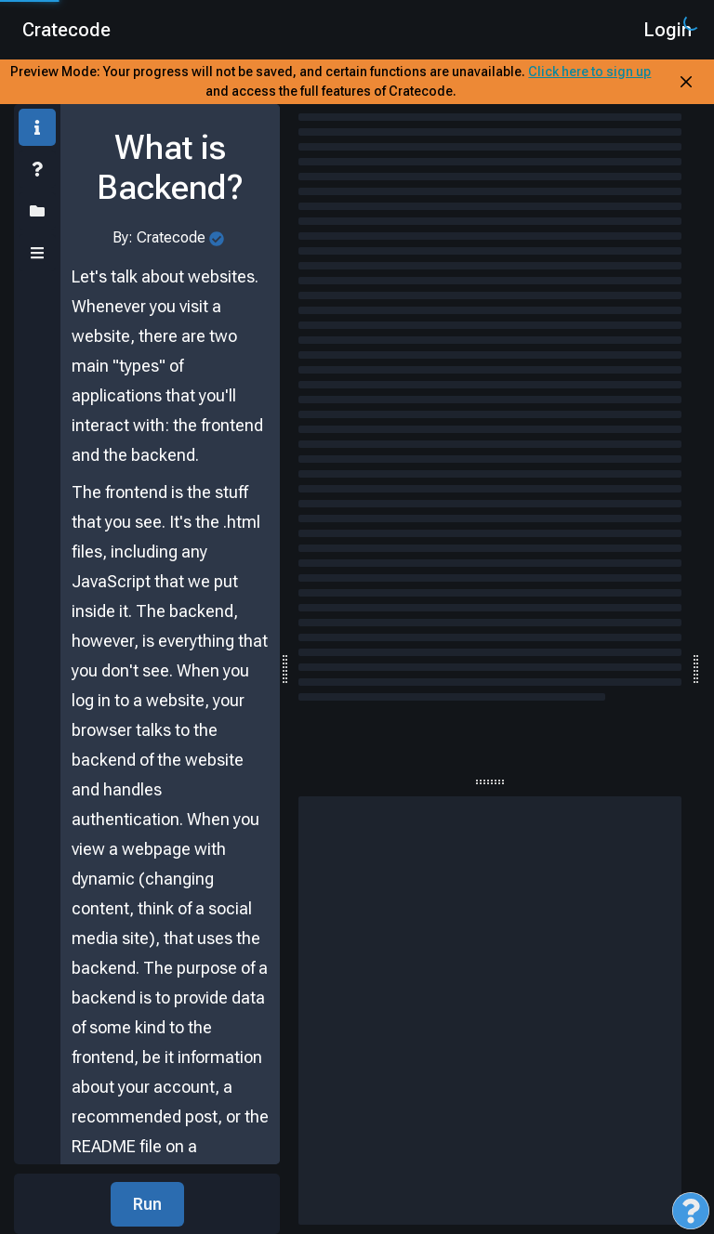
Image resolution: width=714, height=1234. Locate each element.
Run (147, 1204)
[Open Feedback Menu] (690, 1210)
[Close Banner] (686, 81)
